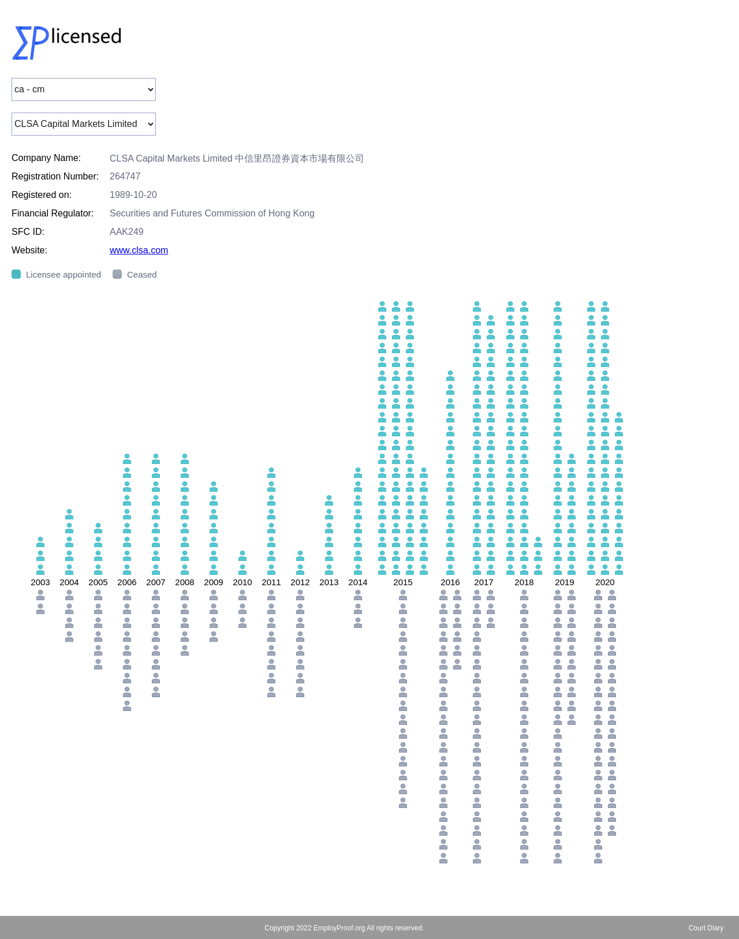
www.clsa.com (139, 250)
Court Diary (706, 928)
